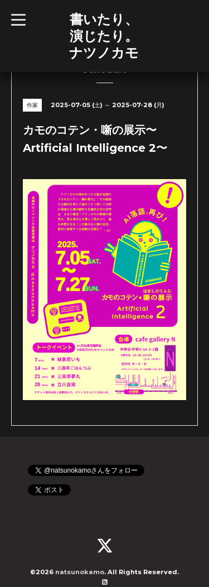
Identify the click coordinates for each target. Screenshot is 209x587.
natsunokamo (79, 572)
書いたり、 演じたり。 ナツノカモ (104, 36)
